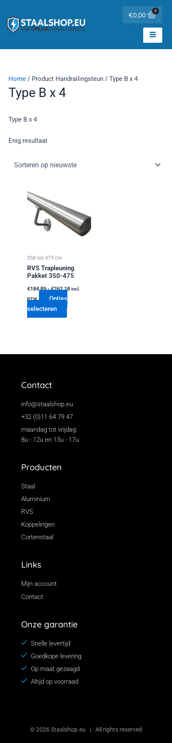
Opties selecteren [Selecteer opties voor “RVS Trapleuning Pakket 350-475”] (47, 304)
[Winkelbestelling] (86, 164)
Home (17, 79)
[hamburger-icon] (152, 35)
